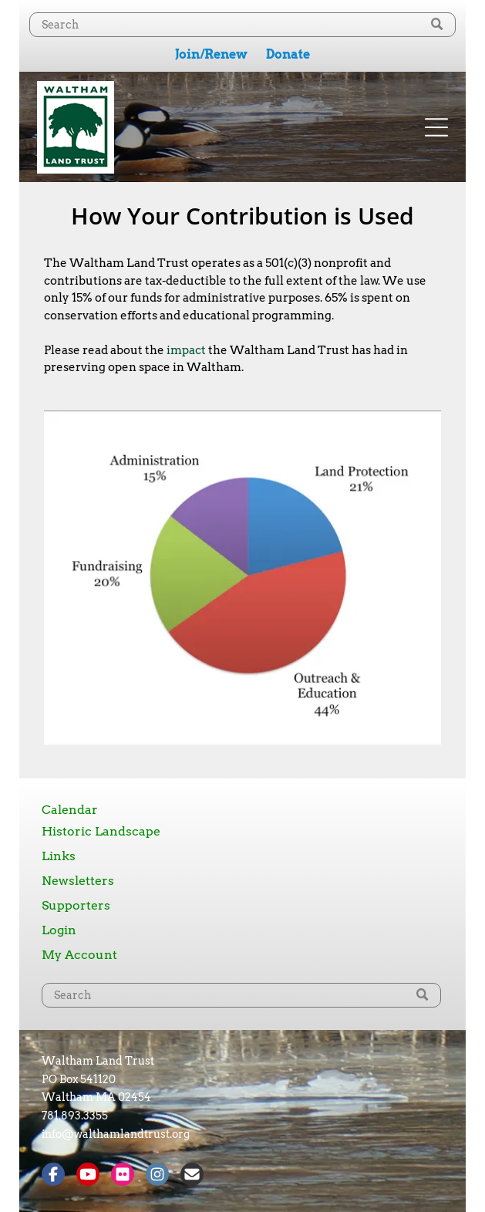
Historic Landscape (101, 831)
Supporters (76, 905)
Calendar (70, 809)
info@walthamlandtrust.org (116, 1134)
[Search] (242, 24)
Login (59, 930)
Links (59, 856)
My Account (79, 954)
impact (186, 350)
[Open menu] (436, 127)
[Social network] (53, 1176)
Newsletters (78, 880)
